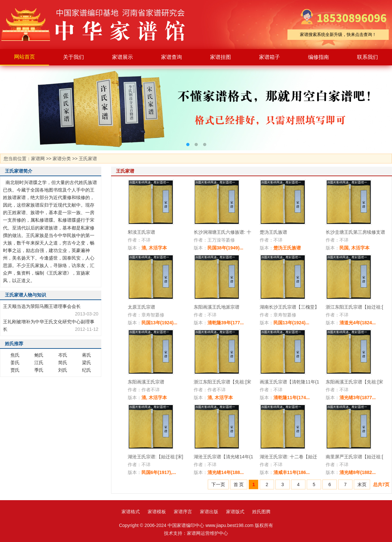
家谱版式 (235, 511)
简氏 (62, 362)
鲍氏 (38, 355)
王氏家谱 (88, 158)
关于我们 (73, 57)
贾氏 (15, 370)
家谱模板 (157, 511)
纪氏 (86, 370)
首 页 (239, 484)
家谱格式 (131, 511)
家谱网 (38, 158)
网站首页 (24, 56)
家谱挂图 (220, 57)
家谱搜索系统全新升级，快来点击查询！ (338, 34)
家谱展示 (122, 57)
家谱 (98, 24)
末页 (362, 484)
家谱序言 (183, 511)
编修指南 (318, 57)
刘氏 (62, 370)
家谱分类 (62, 158)
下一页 (218, 484)
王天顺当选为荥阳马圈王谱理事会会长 (42, 306)
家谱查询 (171, 57)
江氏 (38, 362)
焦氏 (15, 355)
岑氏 (62, 355)
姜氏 (15, 362)
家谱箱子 (269, 57)
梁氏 (86, 362)
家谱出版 (209, 511)
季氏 (38, 370)
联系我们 (367, 57)
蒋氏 (86, 355)
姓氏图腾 (261, 511)
